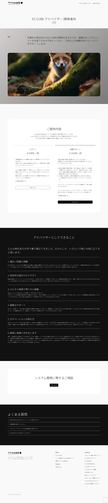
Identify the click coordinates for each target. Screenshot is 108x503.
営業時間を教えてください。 (18, 424)
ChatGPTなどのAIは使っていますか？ (20, 433)
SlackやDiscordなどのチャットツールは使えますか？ (25, 420)
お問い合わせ (33, 187)
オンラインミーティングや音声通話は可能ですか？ (24, 428)
